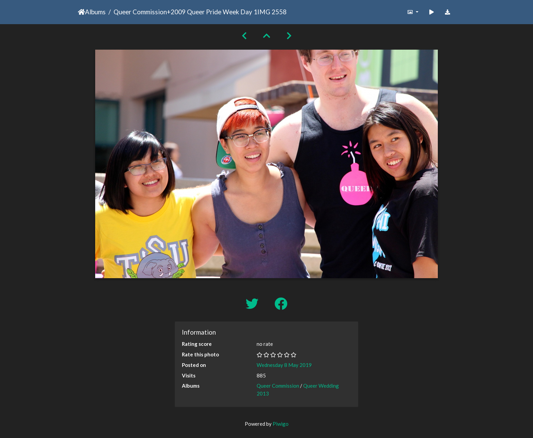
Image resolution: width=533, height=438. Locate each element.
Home (81, 12)
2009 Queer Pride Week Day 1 (214, 12)
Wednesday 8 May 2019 (284, 365)
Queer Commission (140, 12)
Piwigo (281, 424)
